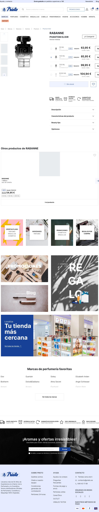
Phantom (36, 29)
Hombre (27, 29)
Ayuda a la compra (60, 477)
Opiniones (55, 129)
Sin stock (69, 84)
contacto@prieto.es (85, 480)
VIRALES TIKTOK (59, 502)
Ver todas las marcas (49, 397)
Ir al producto (49, 202)
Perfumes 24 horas (38, 494)
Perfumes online (59, 492)
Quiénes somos (37, 477)
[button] (97, 9)
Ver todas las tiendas (13, 346)
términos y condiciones (50, 453)
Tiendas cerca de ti (85, 477)
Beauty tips (55, 123)
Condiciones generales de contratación (36, 488)
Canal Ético (57, 495)
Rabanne (18, 29)
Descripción (56, 110)
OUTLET (56, 499)
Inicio (2, 29)
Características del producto (62, 116)
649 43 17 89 (83, 483)
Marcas (10, 29)
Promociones (76, 9)
